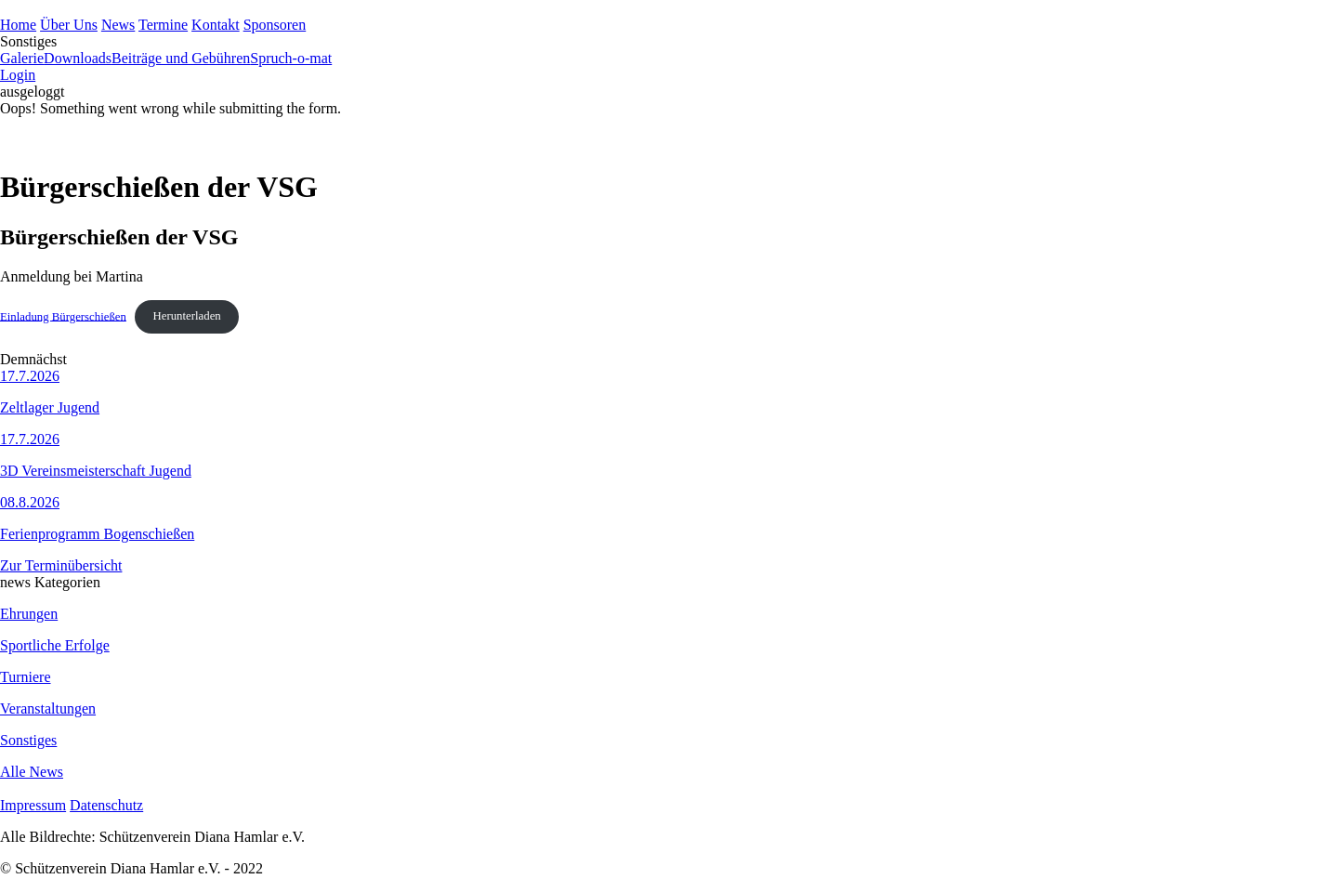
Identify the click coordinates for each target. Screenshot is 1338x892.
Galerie (22, 58)
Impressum (33, 805)
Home (18, 25)
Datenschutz (106, 805)
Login (17, 75)
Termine (163, 25)
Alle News (31, 772)
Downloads (78, 58)
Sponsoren (275, 25)
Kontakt (215, 25)
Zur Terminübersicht (61, 565)
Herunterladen (187, 315)
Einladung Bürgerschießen (63, 315)
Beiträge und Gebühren (181, 58)
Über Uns (69, 25)
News (118, 25)
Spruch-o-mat (291, 58)
